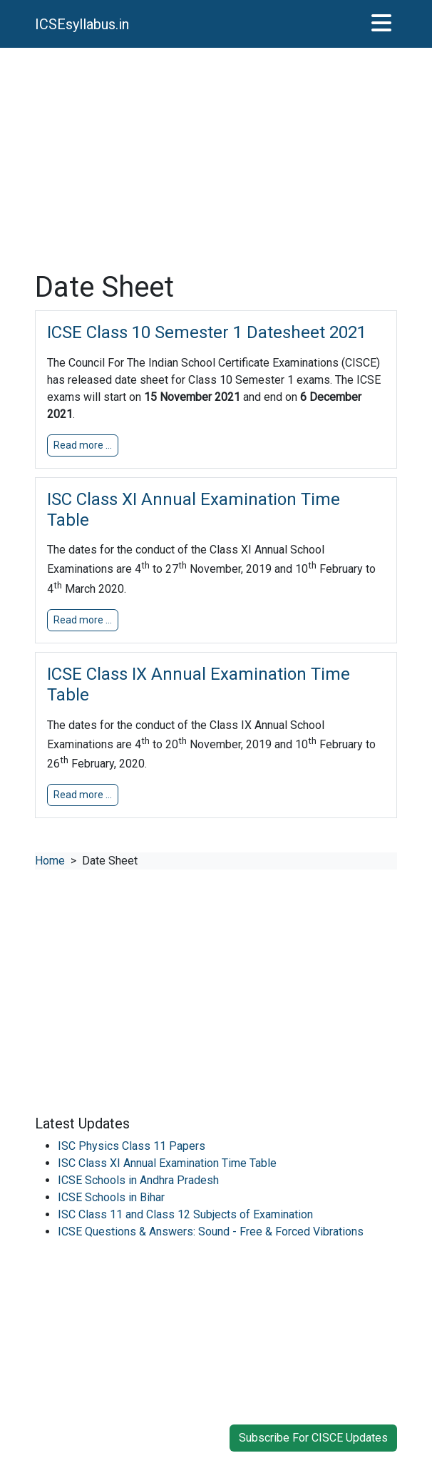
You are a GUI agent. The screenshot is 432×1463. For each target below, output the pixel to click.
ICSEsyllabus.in (82, 24)
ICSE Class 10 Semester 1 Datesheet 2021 (206, 332)
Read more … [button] (82, 445)
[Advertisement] (216, 159)
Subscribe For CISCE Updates (313, 1437)
